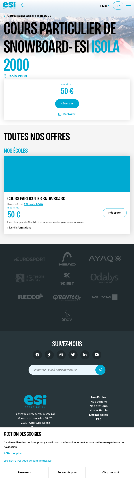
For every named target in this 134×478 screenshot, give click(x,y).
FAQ (98, 419)
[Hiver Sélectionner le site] (105, 5)
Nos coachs (99, 401)
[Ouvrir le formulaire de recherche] (22, 5)
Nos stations (99, 406)
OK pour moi (110, 472)
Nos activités (99, 410)
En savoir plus (67, 472)
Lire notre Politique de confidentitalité (27, 460)
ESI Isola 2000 (33, 204)
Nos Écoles (98, 397)
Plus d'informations (19, 227)
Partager (67, 114)
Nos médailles (98, 414)
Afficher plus (13, 453)
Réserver (67, 103)
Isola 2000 (15, 76)
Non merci (25, 472)
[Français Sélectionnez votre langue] (118, 5)
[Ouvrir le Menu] (128, 5)
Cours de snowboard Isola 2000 (27, 16)
